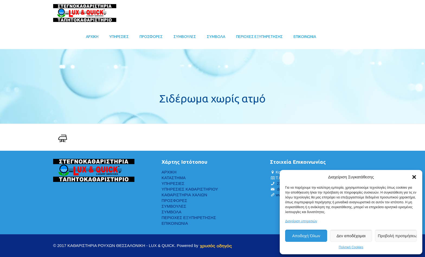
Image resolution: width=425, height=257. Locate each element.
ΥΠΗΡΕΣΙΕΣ (173, 183)
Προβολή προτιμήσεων (397, 235)
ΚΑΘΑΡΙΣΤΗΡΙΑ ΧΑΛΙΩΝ (184, 194)
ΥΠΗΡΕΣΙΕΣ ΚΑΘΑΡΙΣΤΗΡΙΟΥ (190, 189)
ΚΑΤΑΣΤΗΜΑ (174, 177)
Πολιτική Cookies (351, 247)
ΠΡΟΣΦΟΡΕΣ (174, 200)
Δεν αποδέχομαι (350, 235)
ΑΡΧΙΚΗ (169, 172)
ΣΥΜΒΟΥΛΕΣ (174, 206)
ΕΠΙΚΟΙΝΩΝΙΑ (175, 223)
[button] (414, 177)
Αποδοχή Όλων (306, 235)
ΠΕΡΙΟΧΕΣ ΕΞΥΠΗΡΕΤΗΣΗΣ (189, 217)
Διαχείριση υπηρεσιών (301, 221)
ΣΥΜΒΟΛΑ (171, 212)
